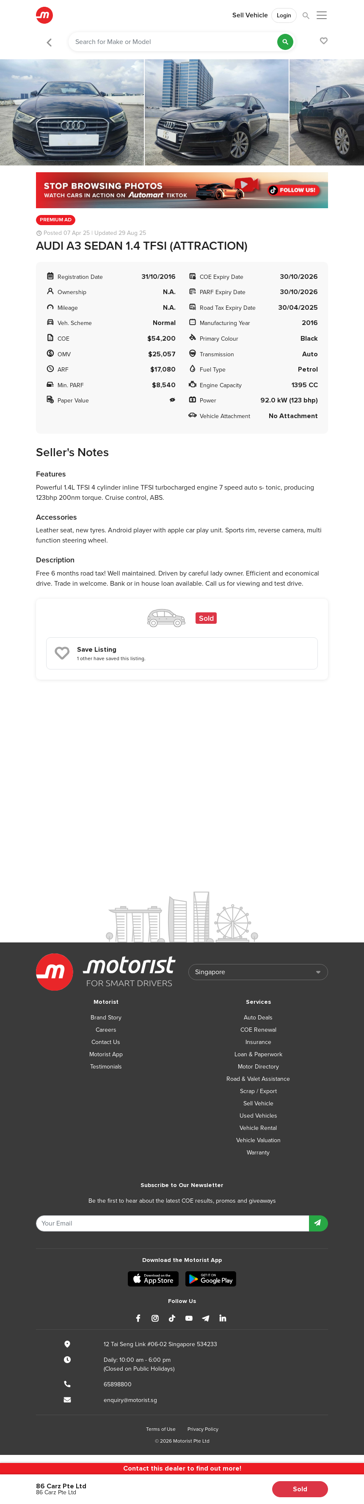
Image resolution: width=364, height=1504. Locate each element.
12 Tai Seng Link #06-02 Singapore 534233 (160, 1344)
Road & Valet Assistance (258, 1079)
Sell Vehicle (250, 15)
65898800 (118, 1384)
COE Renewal (258, 1029)
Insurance (258, 1042)
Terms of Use (161, 1429)
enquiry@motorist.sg (130, 1400)
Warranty (258, 1152)
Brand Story (106, 1017)
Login (284, 15)
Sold (300, 1489)
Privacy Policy (203, 1429)
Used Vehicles (258, 1115)
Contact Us (105, 1042)
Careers (106, 1029)
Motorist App (106, 1054)
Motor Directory (258, 1066)
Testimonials (106, 1066)
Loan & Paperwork (258, 1054)
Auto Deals (258, 1017)
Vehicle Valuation (258, 1140)
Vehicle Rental (258, 1128)
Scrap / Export (258, 1091)
